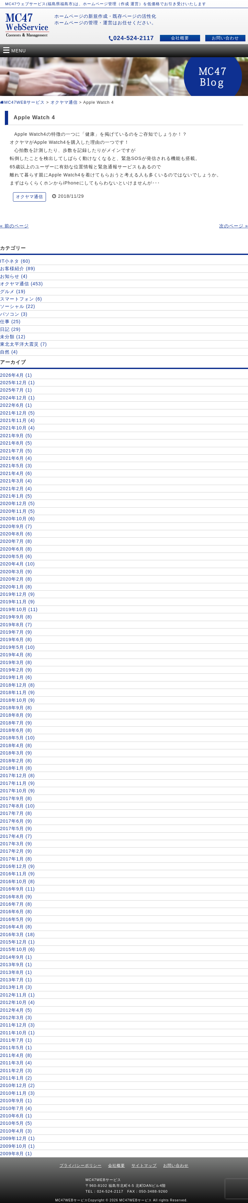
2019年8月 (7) (16, 624)
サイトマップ (144, 1165)
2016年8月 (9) (16, 896)
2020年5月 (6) (16, 556)
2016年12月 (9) (17, 866)
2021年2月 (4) (16, 488)
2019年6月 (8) (16, 639)
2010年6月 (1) (16, 1115)
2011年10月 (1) (17, 1032)
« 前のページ (14, 225)
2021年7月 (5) (16, 450)
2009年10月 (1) (17, 1146)
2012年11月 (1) (17, 994)
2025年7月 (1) (16, 390)
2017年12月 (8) (17, 775)
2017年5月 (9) (16, 828)
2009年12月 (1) (17, 1138)
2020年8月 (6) (16, 533)
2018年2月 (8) (16, 760)
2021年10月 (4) (17, 427)
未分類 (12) (13, 336)
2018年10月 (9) (17, 700)
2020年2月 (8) (16, 579)
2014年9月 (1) (16, 957)
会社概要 (180, 38)
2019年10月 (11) (19, 609)
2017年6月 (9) (16, 821)
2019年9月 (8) (16, 616)
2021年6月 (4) (16, 458)
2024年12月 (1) (17, 397)
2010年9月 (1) (16, 1100)
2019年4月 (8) (16, 654)
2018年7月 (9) (16, 722)
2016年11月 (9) (17, 873)
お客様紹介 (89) (17, 268)
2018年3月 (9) (16, 752)
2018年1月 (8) (16, 768)
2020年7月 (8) (16, 541)
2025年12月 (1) (17, 382)
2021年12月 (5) (17, 413)
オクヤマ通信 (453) (21, 283)
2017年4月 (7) (16, 836)
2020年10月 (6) (17, 518)
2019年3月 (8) (16, 662)
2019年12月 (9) (17, 594)
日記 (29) (10, 329)
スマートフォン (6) (21, 298)
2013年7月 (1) (16, 979)
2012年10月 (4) (17, 1002)
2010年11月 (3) (17, 1093)
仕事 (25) (10, 321)
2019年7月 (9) (16, 632)
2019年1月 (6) (16, 677)
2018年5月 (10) (17, 737)
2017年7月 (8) (16, 813)
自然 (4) (9, 351)
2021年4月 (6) (16, 473)
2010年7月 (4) (16, 1108)
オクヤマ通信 (64, 102)
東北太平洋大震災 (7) (23, 344)
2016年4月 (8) (16, 926)
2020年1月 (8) (16, 586)
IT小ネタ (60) (15, 261)
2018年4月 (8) (16, 745)
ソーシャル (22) (17, 306)
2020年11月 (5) (17, 511)
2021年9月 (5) (16, 435)
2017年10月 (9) (17, 790)
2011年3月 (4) (16, 1062)
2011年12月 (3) (17, 1025)
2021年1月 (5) (16, 496)
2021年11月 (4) (17, 420)
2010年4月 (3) (16, 1131)
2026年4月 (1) (16, 375)
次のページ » (233, 225)
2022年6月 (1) (16, 405)
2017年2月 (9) (16, 851)
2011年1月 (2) (16, 1078)
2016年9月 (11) (17, 889)
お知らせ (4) (14, 276)
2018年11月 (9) (17, 692)
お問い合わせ (225, 38)
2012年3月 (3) (16, 1017)
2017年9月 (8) (16, 798)
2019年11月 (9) (17, 601)
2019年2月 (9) (16, 669)
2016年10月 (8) (17, 881)
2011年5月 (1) (16, 1047)
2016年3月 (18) (17, 934)
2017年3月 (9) (16, 843)
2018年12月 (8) (17, 685)
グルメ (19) (13, 291)
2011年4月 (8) (16, 1055)
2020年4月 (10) (17, 563)
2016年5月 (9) (16, 919)
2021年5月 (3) (16, 465)
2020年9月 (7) (16, 526)
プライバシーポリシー (81, 1165)
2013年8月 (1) (16, 972)
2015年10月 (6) (17, 949)
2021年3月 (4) (16, 480)
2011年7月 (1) (16, 1040)
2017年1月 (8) (16, 858)
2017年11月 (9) (17, 783)
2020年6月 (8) (16, 549)
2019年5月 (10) (17, 647)
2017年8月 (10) (17, 805)
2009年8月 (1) (16, 1153)
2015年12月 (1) (17, 941)
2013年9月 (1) (16, 964)
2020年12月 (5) (17, 503)
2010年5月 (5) (16, 1123)
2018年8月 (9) (16, 715)
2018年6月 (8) (16, 730)
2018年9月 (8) (16, 707)
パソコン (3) (14, 314)
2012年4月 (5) (16, 1010)
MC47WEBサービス (22, 102)
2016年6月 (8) (16, 911)
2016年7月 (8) (16, 904)
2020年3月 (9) (16, 571)
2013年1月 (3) (16, 987)
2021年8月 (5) (16, 443)
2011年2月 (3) (16, 1070)
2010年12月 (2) (17, 1085)
